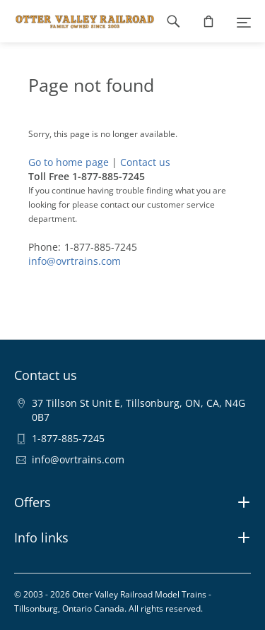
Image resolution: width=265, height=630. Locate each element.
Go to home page (68, 162)
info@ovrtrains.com (74, 261)
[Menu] (243, 21)
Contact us (145, 162)
